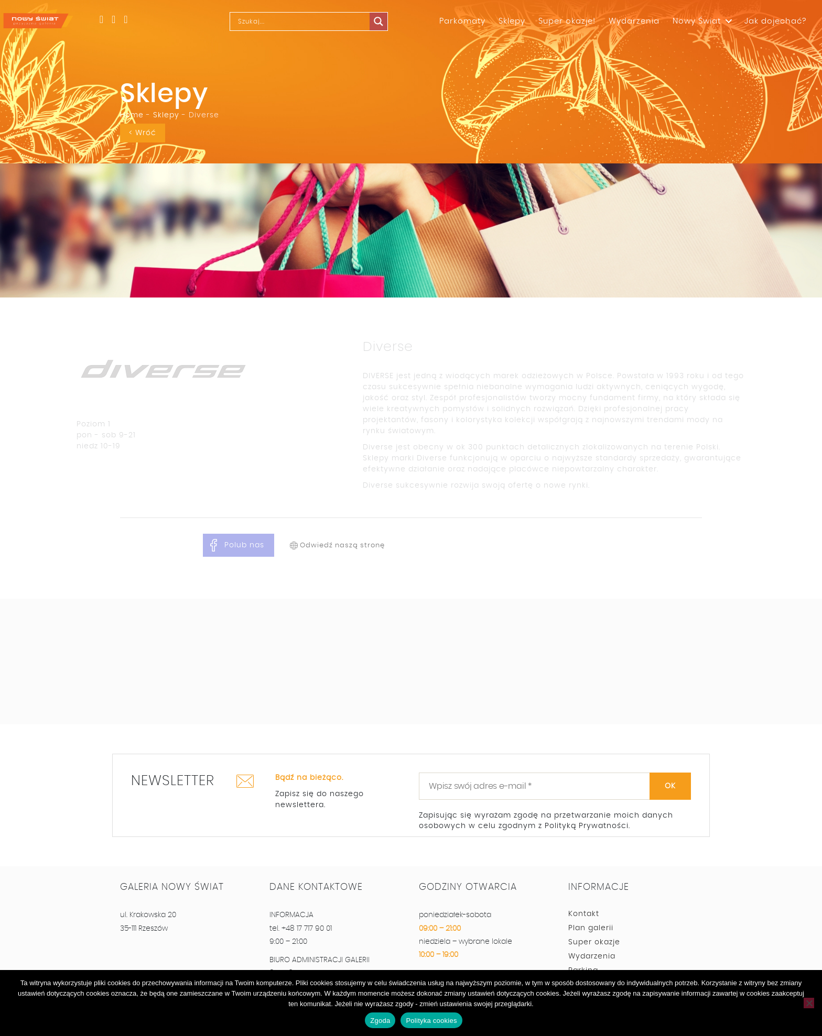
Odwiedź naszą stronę (342, 545)
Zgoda (380, 1020)
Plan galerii (590, 928)
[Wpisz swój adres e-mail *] (555, 786)
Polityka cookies (431, 1020)
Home (132, 115)
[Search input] (305, 21)
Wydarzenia (634, 21)
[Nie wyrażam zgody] (809, 1003)
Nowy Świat (697, 21)
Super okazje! (567, 21)
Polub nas (244, 545)
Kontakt (583, 914)
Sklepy (512, 21)
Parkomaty (462, 21)
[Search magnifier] (381, 21)
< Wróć (142, 133)
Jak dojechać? (775, 21)
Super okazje (594, 942)
